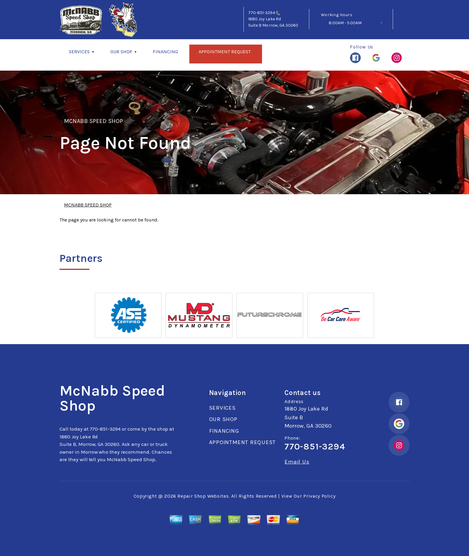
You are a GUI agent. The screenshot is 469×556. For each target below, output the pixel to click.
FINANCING (165, 51)
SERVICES (79, 51)
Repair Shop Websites (203, 496)
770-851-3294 (261, 12)
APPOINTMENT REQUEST (225, 51)
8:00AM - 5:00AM (345, 22)
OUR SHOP (121, 51)
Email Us (296, 462)
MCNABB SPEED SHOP (93, 121)
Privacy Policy (319, 496)
